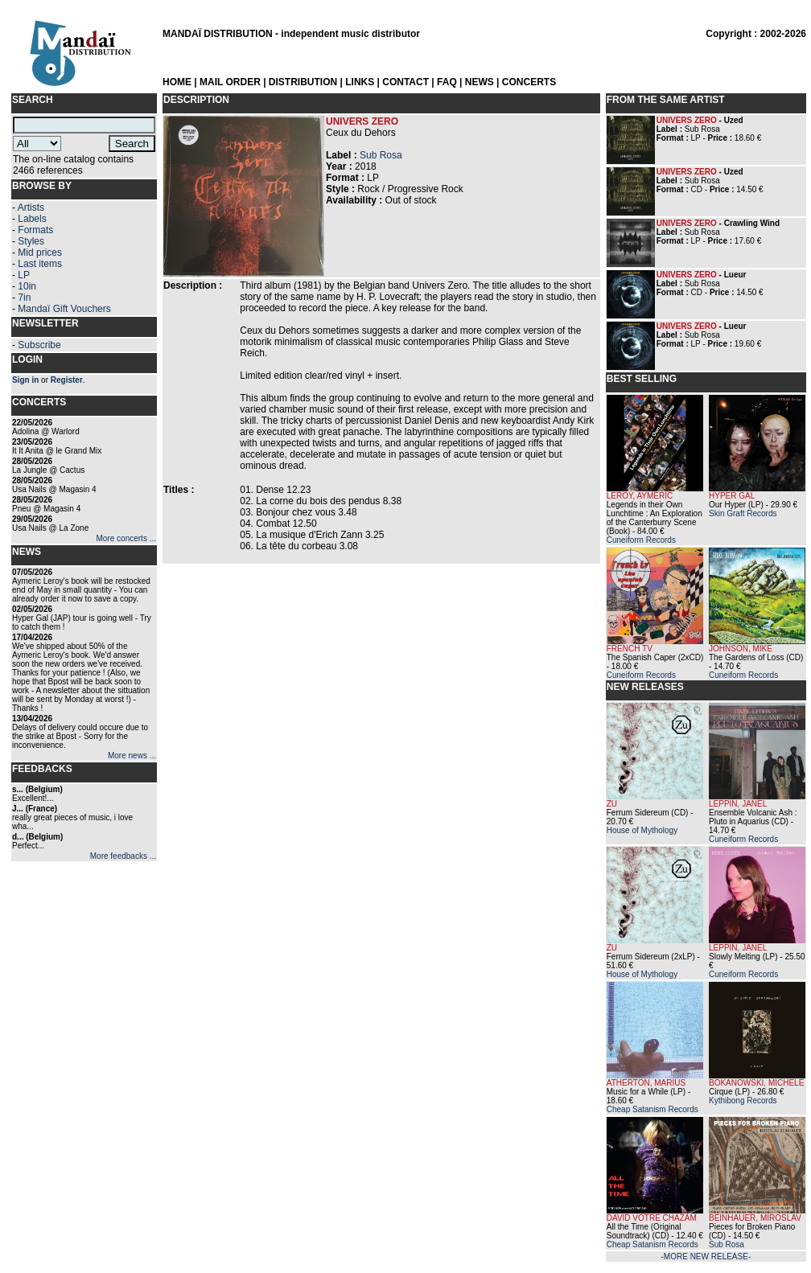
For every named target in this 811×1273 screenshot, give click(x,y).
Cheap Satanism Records (652, 1109)
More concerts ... (126, 538)
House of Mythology (642, 830)
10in (27, 286)
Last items (40, 263)
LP (24, 275)
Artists (31, 207)
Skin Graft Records (742, 513)
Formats (35, 230)
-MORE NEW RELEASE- (706, 1256)
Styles (31, 241)
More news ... (132, 755)
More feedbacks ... (123, 856)
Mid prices (40, 252)
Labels (32, 218)
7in (24, 297)
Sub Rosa (381, 155)
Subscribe (39, 345)
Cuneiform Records (641, 540)
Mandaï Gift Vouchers (64, 308)
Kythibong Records (743, 1100)
